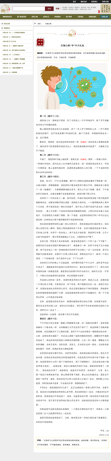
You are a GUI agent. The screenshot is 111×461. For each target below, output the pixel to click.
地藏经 (83, 142)
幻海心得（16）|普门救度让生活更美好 (14, 50)
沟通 (88, 7)
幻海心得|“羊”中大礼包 (9, 41)
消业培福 (70, 9)
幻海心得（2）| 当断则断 (10, 72)
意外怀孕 (83, 7)
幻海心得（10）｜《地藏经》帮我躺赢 (14, 59)
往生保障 (64, 7)
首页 (74, 1)
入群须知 (80, 17)
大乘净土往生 (83, 9)
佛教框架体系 (7, 17)
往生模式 (70, 7)
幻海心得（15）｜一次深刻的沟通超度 (14, 32)
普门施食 (93, 7)
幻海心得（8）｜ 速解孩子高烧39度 (13, 46)
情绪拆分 (77, 7)
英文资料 (69, 17)
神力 (89, 9)
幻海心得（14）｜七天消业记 (11, 54)
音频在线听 (92, 17)
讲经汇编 (35, 17)
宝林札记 (46, 17)
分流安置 (64, 9)
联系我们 (94, 1)
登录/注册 (105, 1)
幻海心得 (105, 17)
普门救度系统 (21, 17)
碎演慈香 (57, 17)
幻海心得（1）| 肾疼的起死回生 (12, 37)
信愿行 (76, 9)
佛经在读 (84, 1)
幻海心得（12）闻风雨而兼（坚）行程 (14, 63)
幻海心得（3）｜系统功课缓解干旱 (13, 68)
